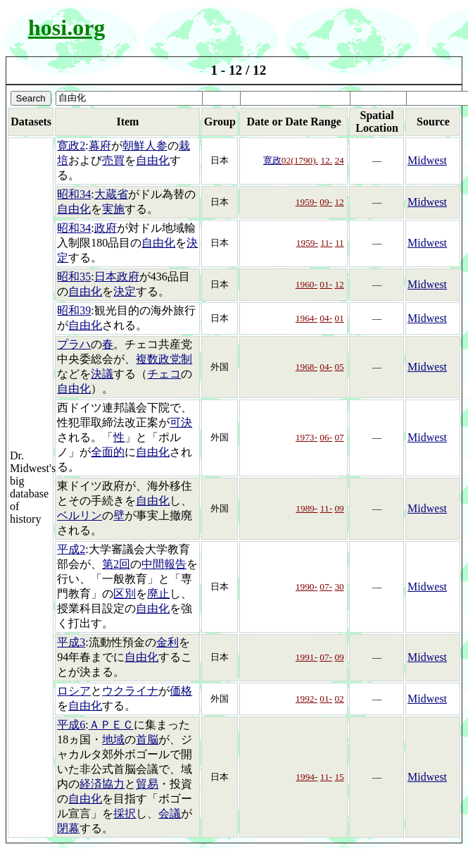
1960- (306, 284)
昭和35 (74, 277)
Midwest (427, 160)
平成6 (71, 725)
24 (338, 160)
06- (326, 437)
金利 (167, 642)
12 (338, 202)
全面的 (108, 452)
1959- (306, 202)
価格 (181, 691)
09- (326, 202)
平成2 (71, 549)
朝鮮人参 (144, 145)
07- (326, 586)
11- (326, 242)
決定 (124, 291)
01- (326, 284)
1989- (306, 508)
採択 (124, 813)
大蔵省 (111, 194)
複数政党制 (164, 359)
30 (338, 586)
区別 (124, 594)
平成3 (71, 642)
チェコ (164, 374)
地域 (113, 739)
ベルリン (79, 515)
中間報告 (163, 564)
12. (326, 160)
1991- (306, 657)
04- (326, 318)
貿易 (147, 784)
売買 (113, 160)
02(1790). (300, 160)
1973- (306, 437)
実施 (113, 209)
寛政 (272, 160)
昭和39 (74, 310)
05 (338, 366)
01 (338, 318)
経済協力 (102, 784)
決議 (102, 374)
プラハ (74, 344)
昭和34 (74, 194)
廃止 (158, 594)
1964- (306, 318)
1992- (306, 698)
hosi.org (66, 27)
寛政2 (71, 145)
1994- (306, 776)
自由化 (153, 160)
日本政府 (116, 277)
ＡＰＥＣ (111, 725)
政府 (105, 228)
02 (338, 698)
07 (338, 437)
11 (339, 242)
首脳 (147, 739)
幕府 (100, 145)
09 (338, 508)
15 (338, 776)
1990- (306, 586)
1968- (306, 366)
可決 (181, 422)
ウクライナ (130, 691)
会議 (169, 813)
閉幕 (68, 828)
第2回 (116, 564)
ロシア (74, 691)
